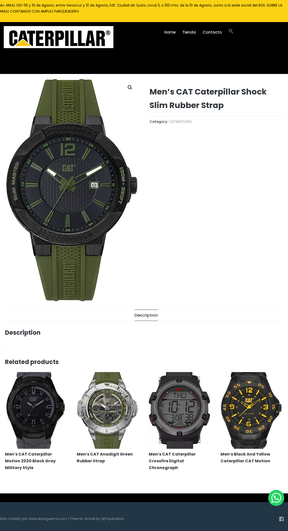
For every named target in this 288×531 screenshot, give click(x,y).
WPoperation (112, 518)
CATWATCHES (180, 121)
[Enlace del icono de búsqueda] (231, 32)
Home (170, 32)
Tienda (189, 32)
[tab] (146, 315)
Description (146, 315)
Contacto (212, 32)
